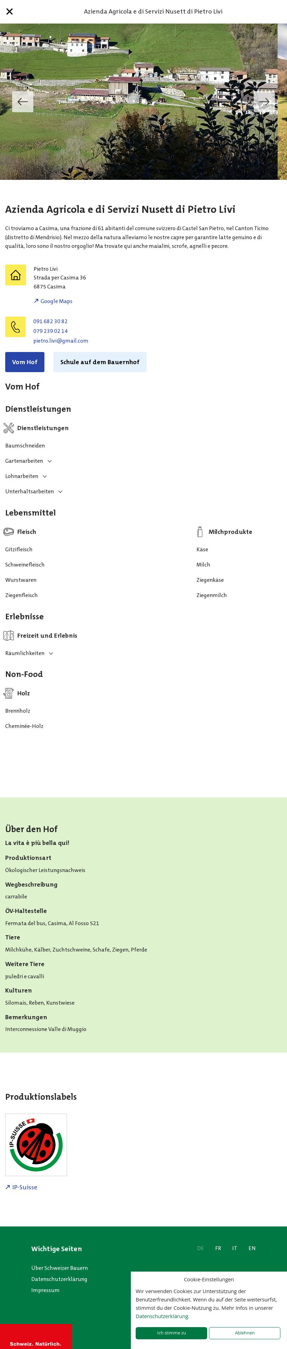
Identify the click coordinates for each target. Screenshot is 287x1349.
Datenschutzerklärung (59, 1279)
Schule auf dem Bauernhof (100, 362)
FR (218, 1248)
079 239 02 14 (50, 331)
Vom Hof (24, 362)
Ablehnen (245, 1333)
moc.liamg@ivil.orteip (60, 340)
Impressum (45, 1290)
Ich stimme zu (171, 1333)
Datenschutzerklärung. (162, 1316)
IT (234, 1248)
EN (252, 1248)
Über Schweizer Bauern (59, 1268)
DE (200, 1248)
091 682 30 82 (50, 321)
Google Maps (57, 301)
